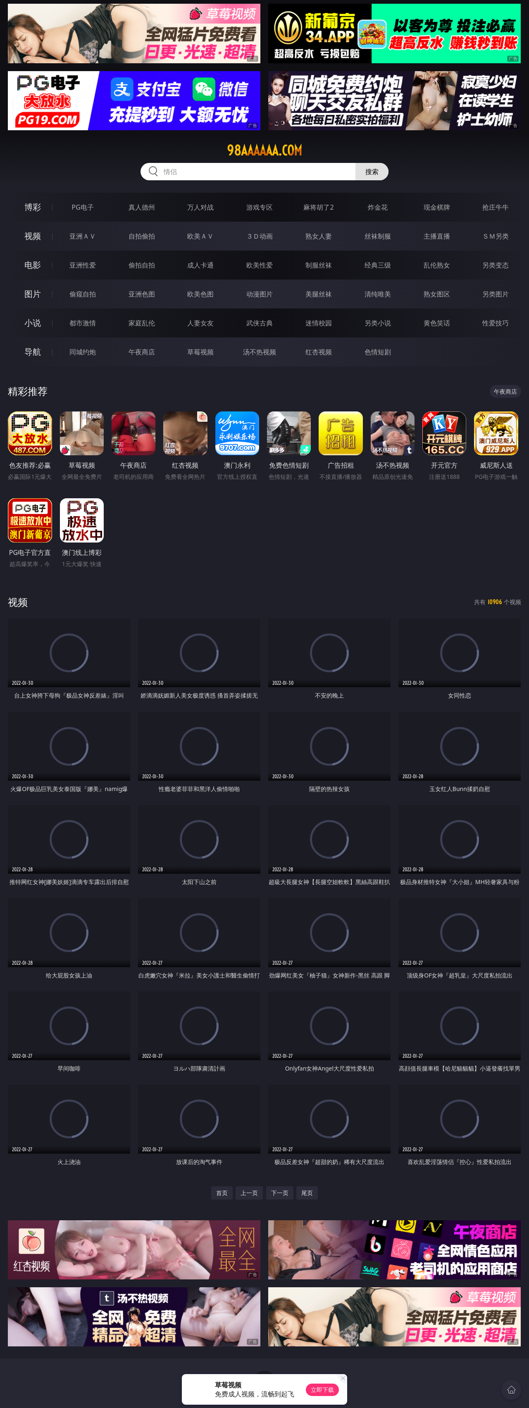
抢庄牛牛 (495, 207)
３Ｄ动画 (259, 236)
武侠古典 (259, 322)
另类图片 (495, 294)
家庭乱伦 (142, 322)
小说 (32, 322)
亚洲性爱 (82, 265)
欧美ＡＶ (200, 236)
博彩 (32, 207)
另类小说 (378, 322)
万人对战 (200, 207)
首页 (222, 1193)
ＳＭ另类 (495, 236)
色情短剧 (378, 351)
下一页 (279, 1193)
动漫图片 (259, 294)
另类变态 (495, 265)
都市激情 (82, 322)
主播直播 (437, 236)
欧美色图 (200, 294)
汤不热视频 (259, 351)
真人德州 (142, 207)
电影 (32, 264)
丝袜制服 (378, 236)
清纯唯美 (378, 294)
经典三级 (378, 265)
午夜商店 (142, 351)
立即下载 (322, 1390)
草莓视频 (200, 351)
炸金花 (378, 207)
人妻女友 (200, 322)
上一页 (249, 1193)
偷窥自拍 (82, 294)
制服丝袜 (318, 265)
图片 (32, 293)
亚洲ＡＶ (82, 236)
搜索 (372, 171)
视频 (32, 235)
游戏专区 (259, 207)
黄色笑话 (437, 322)
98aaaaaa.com (264, 150)
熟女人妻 (318, 236)
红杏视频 (318, 351)
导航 (32, 351)
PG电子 (82, 207)
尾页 (307, 1193)
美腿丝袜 (318, 294)
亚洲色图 (142, 294)
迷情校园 (318, 322)
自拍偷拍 (142, 236)
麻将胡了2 (318, 207)
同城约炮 (82, 351)
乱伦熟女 (437, 265)
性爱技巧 (495, 322)
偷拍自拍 (142, 265)
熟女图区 (437, 294)
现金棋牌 (437, 207)
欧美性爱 (259, 265)
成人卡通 (200, 265)
